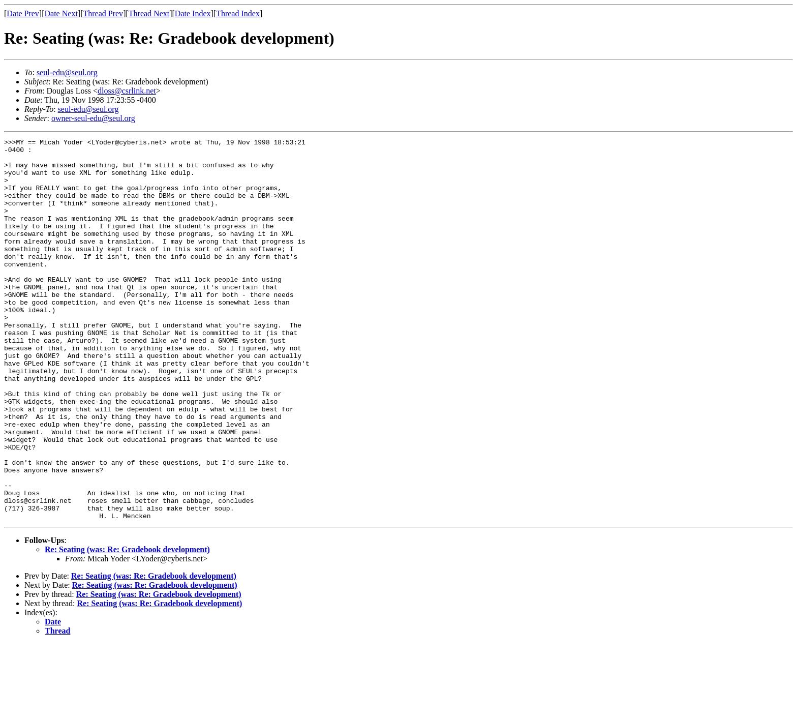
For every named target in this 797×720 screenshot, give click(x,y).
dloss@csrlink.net (127, 90)
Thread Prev (103, 13)
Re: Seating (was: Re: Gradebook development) (127, 625)
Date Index (193, 13)
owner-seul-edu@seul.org (93, 118)
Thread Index (238, 13)
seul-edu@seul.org (67, 72)
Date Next (61, 13)
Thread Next (149, 13)
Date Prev (23, 13)
